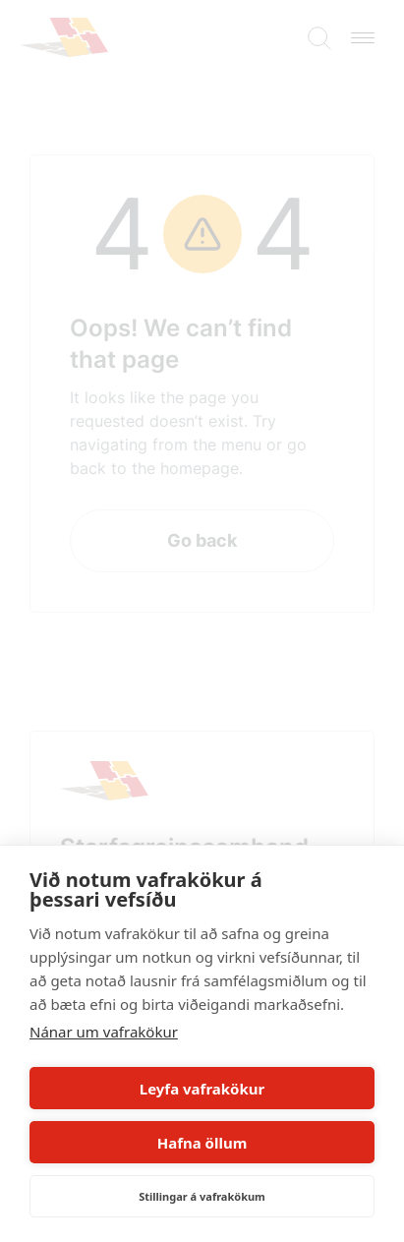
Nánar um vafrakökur (103, 1031)
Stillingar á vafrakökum (202, 1196)
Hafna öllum (202, 1143)
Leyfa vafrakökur (202, 1088)
